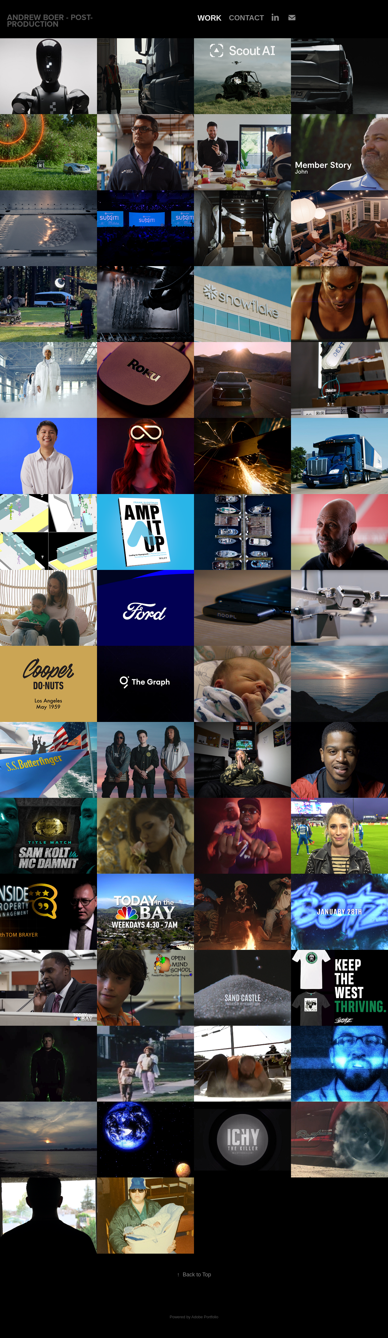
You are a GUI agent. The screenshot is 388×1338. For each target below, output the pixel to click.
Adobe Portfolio (204, 1317)
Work (210, 18)
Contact (246, 18)
